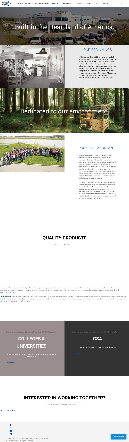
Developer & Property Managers (46, 3)
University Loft (13, 441)
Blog (97, 3)
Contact (105, 3)
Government (67, 3)
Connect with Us (118, 437)
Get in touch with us (7, 410)
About (89, 3)
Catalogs (79, 3)
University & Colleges (23, 3)
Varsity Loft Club (5, 297)
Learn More (10, 363)
